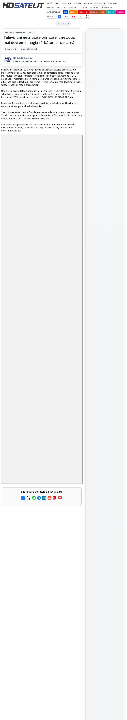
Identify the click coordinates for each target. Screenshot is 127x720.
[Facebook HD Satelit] (59, 17)
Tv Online (83, 8)
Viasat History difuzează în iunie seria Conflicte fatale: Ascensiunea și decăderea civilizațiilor (104, 84)
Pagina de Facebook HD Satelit (104, 260)
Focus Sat (94, 12)
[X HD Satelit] (87, 17)
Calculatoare (106, 8)
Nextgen (111, 12)
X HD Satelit (105, 299)
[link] (41, 388)
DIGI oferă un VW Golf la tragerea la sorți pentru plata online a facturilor (35, 553)
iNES (103, 12)
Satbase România (54, 12)
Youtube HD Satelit (104, 285)
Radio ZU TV (19, 504)
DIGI (65, 12)
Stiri (31, 32)
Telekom (120, 12)
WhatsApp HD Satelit (104, 278)
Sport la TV (61, 8)
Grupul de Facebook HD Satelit (104, 270)
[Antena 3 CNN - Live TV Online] (71, 582)
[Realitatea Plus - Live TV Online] (71, 606)
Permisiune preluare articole (105, 369)
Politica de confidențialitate (104, 385)
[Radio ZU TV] (71, 511)
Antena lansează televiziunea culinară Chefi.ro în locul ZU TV (36, 433)
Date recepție (100, 3)
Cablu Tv (77, 3)
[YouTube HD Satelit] (73, 17)
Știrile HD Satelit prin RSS (105, 315)
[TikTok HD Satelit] (80, 17)
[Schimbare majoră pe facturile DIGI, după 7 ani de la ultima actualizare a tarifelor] (71, 412)
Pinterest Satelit (104, 306)
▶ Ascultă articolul (29, 49)
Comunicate (66, 3)
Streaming (112, 3)
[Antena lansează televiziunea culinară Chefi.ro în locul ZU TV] (71, 438)
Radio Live (94, 8)
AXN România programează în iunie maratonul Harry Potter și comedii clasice (34, 458)
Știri (57, 3)
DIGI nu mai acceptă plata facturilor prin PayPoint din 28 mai (34, 529)
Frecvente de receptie (15, 32)
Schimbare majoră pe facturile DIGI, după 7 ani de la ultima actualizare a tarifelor (35, 408)
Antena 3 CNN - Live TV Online (31, 576)
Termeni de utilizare (105, 377)
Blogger (83, 626)
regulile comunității (42, 303)
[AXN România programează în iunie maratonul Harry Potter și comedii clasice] (71, 462)
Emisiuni (50, 8)
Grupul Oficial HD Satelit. (27, 310)
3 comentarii (10, 49)
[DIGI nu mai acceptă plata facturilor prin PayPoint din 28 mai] (71, 535)
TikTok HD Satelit (104, 292)
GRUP (66, 16)
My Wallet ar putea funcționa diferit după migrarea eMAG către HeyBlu (35, 383)
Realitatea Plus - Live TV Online (31, 599)
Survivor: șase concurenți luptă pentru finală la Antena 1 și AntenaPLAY (104, 68)
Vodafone (83, 12)
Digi (91, 339)
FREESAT (100, 339)
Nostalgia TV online (23, 481)
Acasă (49, 3)
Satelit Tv (88, 3)
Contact (51, 16)
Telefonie (72, 8)
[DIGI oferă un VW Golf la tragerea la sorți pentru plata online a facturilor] (71, 559)
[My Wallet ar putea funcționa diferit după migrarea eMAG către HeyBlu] (71, 388)
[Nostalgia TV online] (71, 487)
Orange (73, 12)
